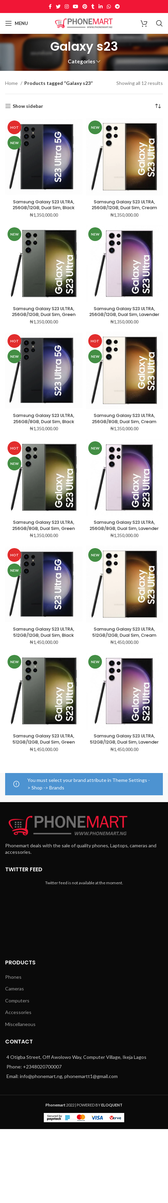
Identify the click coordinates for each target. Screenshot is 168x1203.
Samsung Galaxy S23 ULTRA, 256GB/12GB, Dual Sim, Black (44, 205)
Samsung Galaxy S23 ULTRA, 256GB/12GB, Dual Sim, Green (44, 312)
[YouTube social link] (75, 6)
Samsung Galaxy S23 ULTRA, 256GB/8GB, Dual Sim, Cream (124, 419)
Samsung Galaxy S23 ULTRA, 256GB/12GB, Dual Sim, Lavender (124, 312)
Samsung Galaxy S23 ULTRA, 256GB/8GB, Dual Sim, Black (43, 419)
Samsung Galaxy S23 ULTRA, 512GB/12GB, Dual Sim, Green (44, 739)
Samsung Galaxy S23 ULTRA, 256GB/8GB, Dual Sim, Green (43, 525)
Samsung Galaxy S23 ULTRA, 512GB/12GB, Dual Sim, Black (43, 632)
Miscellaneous (20, 1024)
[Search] (159, 23)
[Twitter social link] (58, 6)
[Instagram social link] (67, 6)
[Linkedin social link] (100, 6)
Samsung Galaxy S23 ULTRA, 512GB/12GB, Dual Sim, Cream (124, 632)
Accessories (18, 1012)
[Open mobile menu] (16, 23)
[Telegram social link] (117, 6)
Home (12, 83)
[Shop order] (158, 106)
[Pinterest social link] (84, 6)
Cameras (14, 988)
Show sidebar (28, 106)
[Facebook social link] (50, 6)
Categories (81, 61)
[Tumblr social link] (92, 6)
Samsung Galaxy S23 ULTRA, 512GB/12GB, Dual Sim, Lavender (124, 739)
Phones (13, 977)
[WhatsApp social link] (109, 6)
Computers (17, 1000)
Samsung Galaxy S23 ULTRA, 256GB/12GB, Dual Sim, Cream (124, 205)
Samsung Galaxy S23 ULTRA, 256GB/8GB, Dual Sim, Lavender (124, 525)
